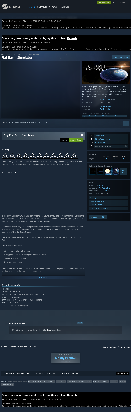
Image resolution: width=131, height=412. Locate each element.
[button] (75, 143)
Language (37, 376)
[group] (65, 386)
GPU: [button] (121, 384)
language (123, 2)
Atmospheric (119, 119)
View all (80, 325)
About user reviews (109, 350)
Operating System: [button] (99, 384)
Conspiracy (109, 119)
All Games (5, 57)
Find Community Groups (99, 211)
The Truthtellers (105, 110)
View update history (97, 201)
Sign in (4, 125)
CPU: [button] (113, 384)
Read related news (97, 204)
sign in (115, 2)
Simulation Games (16, 57)
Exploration (96, 119)
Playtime (64, 376)
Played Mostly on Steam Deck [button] (78, 384)
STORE (32, 7)
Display (75, 376)
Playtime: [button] (60, 384)
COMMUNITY (43, 7)
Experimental (87, 119)
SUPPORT (65, 7)
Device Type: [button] (6, 388)
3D (103, 119)
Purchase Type (23, 376)
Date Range (50, 376)
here (49, 333)
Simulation (99, 188)
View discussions (96, 208)
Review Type (7, 376)
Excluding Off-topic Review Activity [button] (40, 384)
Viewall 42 (123, 174)
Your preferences (124, 350)
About (55, 7)
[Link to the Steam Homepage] (13, 9)
